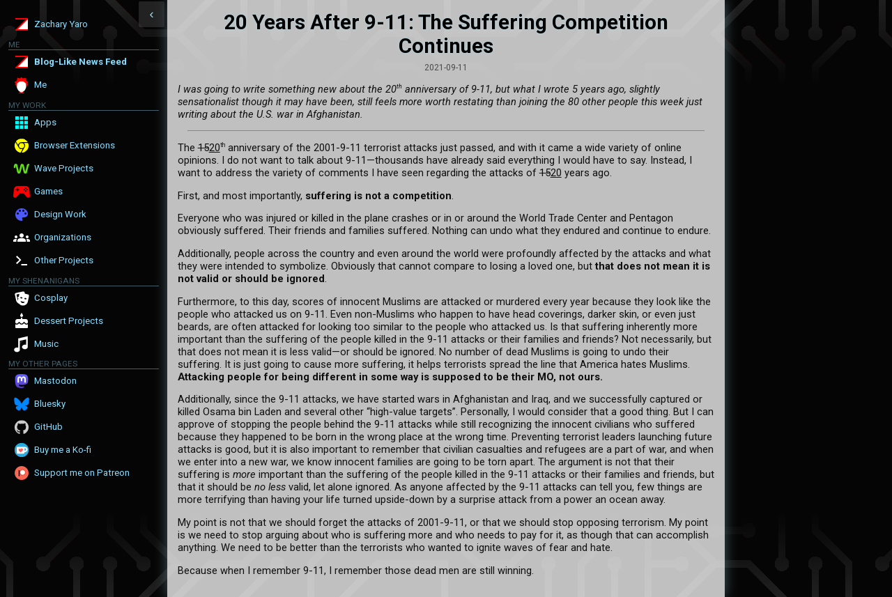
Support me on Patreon (82, 472)
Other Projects (63, 260)
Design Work (60, 214)
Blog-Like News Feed (80, 61)
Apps (45, 122)
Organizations (62, 237)
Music (46, 344)
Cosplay (51, 298)
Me (40, 84)
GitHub (48, 426)
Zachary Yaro (61, 24)
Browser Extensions (74, 145)
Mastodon (55, 380)
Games (48, 191)
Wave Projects (63, 168)
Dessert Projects (68, 321)
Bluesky (50, 403)
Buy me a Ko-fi (62, 449)
